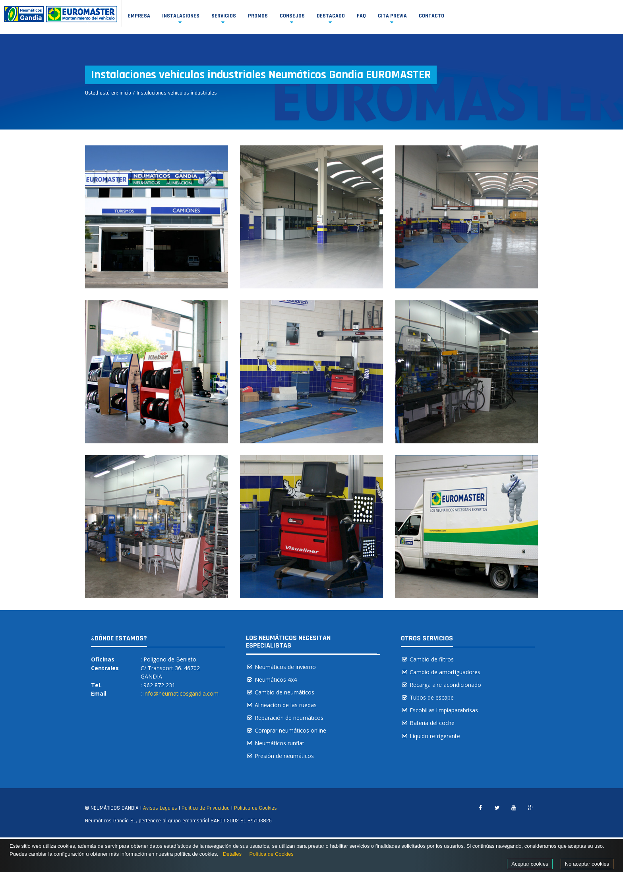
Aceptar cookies (529, 864)
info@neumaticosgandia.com (181, 693)
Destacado (331, 15)
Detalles (232, 854)
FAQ (361, 15)
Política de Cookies (255, 808)
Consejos (292, 15)
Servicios (223, 15)
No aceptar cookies (587, 864)
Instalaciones (180, 15)
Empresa (139, 15)
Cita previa (392, 15)
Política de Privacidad (206, 808)
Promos (258, 15)
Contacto (431, 15)
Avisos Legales (160, 808)
